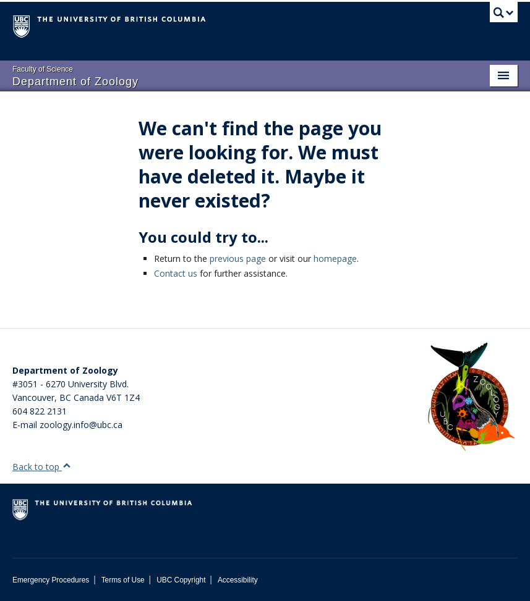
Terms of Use (123, 580)
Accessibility (238, 580)
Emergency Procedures (50, 580)
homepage (335, 258)
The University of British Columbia (227, 25)
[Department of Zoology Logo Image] (471, 397)
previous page (238, 258)
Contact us (175, 273)
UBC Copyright (180, 580)
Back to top (41, 467)
